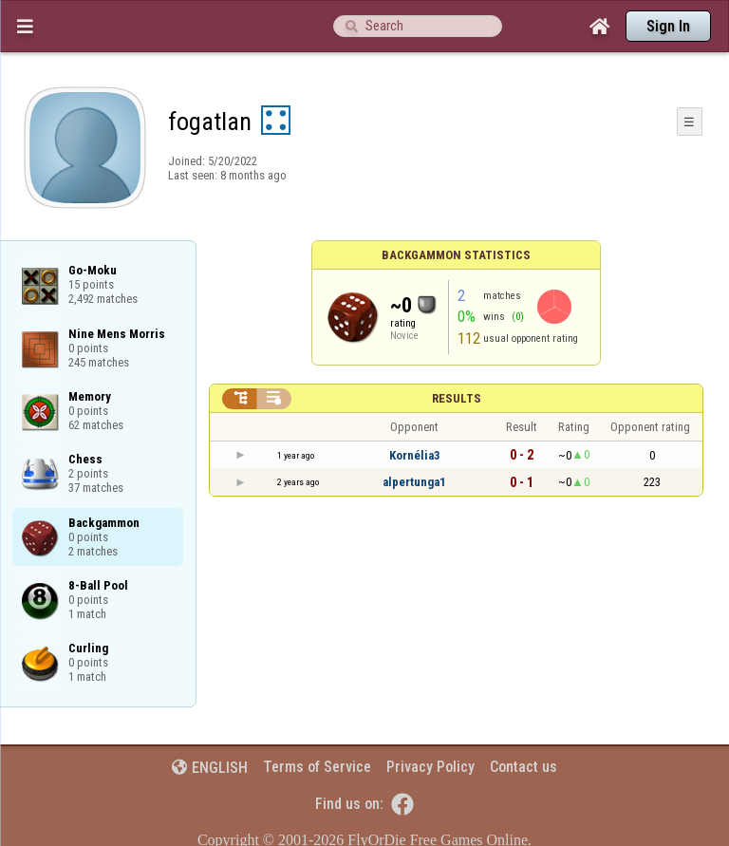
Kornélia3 (414, 455)
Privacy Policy (430, 767)
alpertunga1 (414, 482)
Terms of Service (317, 767)
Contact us (523, 767)
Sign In (668, 26)
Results (456, 398)
